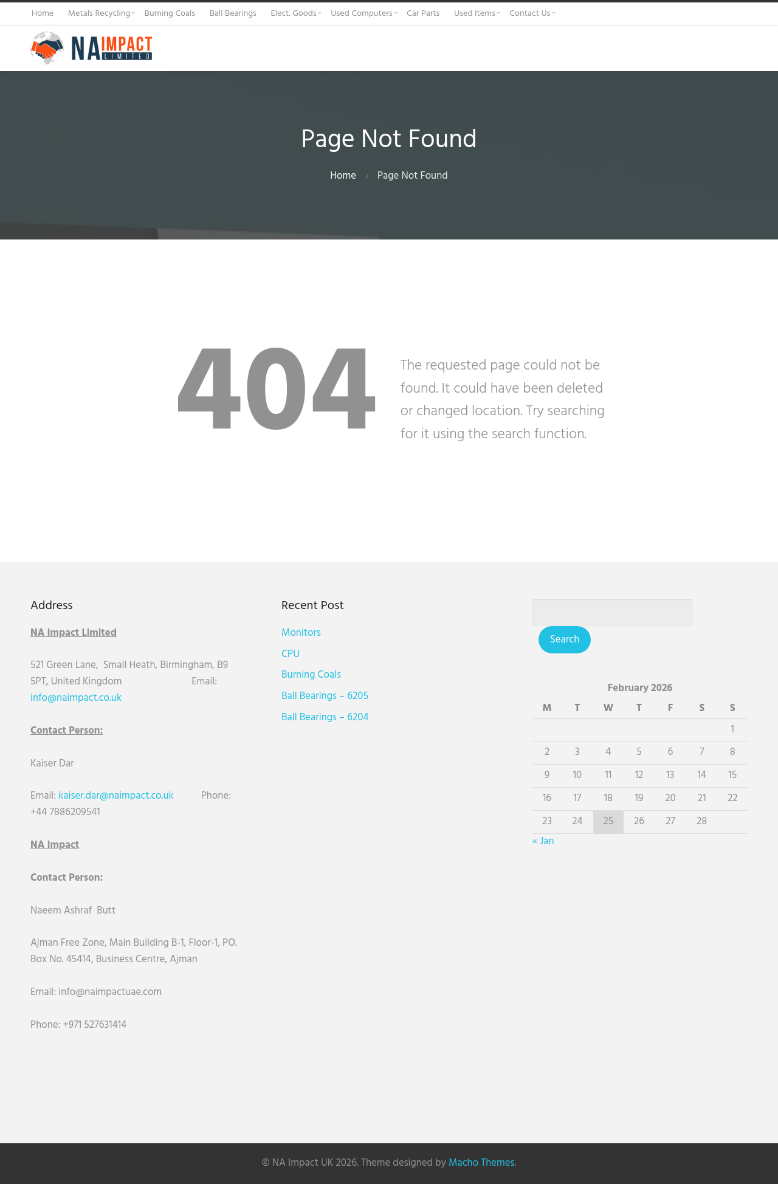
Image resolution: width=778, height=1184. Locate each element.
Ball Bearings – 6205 (324, 696)
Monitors (301, 633)
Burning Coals (311, 675)
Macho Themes (481, 1163)
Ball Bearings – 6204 (324, 717)
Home (343, 176)
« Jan (543, 841)
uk (116, 698)
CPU (290, 654)
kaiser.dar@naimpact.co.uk (117, 796)
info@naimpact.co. (70, 698)
